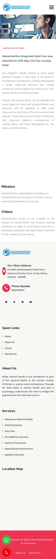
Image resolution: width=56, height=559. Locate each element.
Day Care (10, 431)
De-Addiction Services (17, 437)
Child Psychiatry (13, 425)
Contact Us (11, 354)
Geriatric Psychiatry (15, 443)
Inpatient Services (14, 454)
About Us (10, 342)
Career (8, 348)
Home (8, 336)
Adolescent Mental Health (19, 419)
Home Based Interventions (19, 448)
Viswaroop (29, 543)
